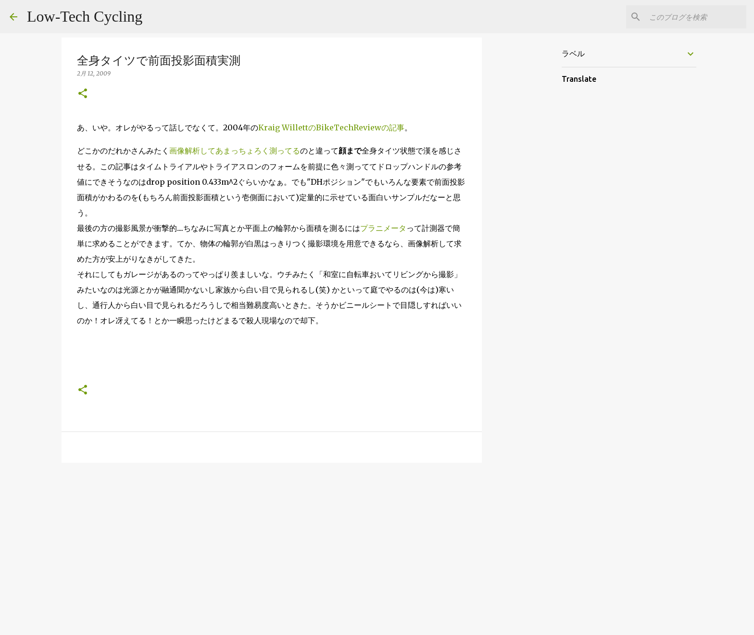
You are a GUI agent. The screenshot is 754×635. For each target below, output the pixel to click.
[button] (82, 94)
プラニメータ (383, 228)
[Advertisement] (272, 544)
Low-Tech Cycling (84, 16)
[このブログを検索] (695, 16)
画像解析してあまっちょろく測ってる (234, 150)
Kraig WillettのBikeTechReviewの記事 (331, 127)
